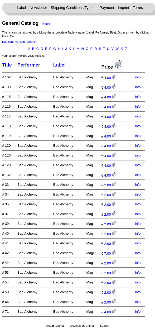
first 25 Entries (55, 325)
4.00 (110, 78)
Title (7, 65)
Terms (138, 8)
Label (21, 8)
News (46, 23)
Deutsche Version (13, 41)
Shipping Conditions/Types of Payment (82, 8)
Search (31, 41)
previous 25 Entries (82, 325)
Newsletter (38, 8)
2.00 (110, 185)
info (138, 77)
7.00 (110, 253)
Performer (28, 65)
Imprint (123, 8)
